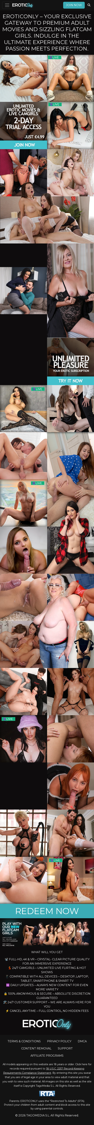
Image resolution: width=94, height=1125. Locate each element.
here (84, 1064)
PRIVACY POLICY (59, 1041)
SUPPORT (65, 1048)
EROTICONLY (29, 1101)
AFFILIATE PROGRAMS (47, 1055)
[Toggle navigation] (7, 5)
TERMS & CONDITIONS (24, 1041)
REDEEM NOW (47, 911)
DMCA (82, 1041)
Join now (74, 5)
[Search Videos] (89, 5)
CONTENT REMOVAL (36, 1048)
